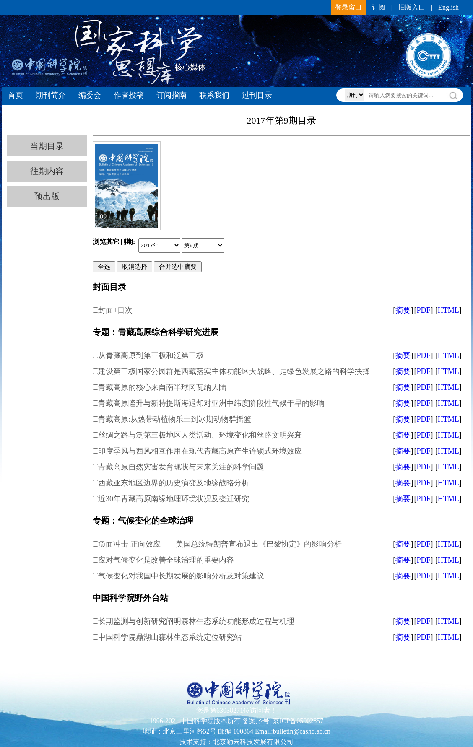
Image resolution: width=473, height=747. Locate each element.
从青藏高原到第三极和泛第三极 (151, 355)
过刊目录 (257, 95)
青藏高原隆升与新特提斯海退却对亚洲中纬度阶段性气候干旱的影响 (211, 403)
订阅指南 (171, 95)
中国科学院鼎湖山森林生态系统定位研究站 (170, 637)
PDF (423, 310)
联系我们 (214, 95)
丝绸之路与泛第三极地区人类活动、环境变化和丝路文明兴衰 (200, 435)
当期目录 (47, 145)
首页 (15, 95)
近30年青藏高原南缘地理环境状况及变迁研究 (173, 499)
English (448, 7)
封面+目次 (115, 310)
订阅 (378, 7)
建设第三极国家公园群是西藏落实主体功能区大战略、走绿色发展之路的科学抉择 (234, 371)
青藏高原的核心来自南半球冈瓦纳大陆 (162, 387)
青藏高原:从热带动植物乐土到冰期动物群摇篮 (174, 419)
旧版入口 (411, 7)
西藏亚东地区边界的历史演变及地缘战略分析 (173, 483)
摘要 (403, 310)
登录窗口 (348, 7)
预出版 (47, 196)
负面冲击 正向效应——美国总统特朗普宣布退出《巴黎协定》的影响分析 (220, 544)
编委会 (89, 95)
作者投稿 (129, 95)
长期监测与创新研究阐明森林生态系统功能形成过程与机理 (196, 621)
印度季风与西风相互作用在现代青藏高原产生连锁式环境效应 (200, 451)
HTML (448, 310)
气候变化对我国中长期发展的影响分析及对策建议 (181, 576)
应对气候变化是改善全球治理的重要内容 (166, 560)
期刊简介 (51, 95)
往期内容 (47, 171)
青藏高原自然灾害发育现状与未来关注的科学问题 (181, 467)
